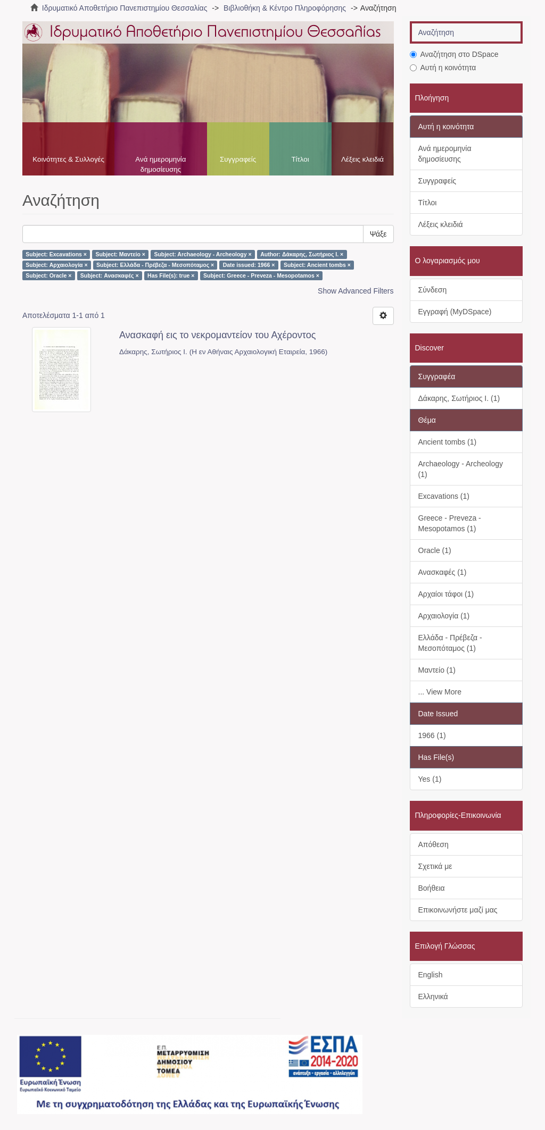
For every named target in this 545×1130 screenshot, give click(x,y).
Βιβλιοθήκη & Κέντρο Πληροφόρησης (285, 8)
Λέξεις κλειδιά (362, 159)
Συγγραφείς (238, 159)
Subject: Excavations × (56, 254)
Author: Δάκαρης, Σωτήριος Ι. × (301, 254)
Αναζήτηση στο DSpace (454, 54)
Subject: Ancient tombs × (317, 265)
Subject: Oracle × (48, 275)
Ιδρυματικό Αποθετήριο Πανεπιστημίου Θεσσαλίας (125, 8)
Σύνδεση (432, 290)
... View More (439, 692)
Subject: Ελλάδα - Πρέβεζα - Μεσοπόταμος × (155, 265)
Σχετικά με (435, 866)
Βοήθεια (431, 888)
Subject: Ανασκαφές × (109, 275)
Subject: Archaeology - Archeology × (202, 254)
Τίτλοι (300, 159)
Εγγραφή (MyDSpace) (455, 311)
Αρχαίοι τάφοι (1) (446, 594)
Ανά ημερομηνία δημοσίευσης (160, 164)
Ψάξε (378, 234)
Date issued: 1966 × (249, 265)
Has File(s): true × (170, 275)
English (430, 974)
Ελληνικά (433, 996)
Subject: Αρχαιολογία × (56, 265)
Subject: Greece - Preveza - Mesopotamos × (261, 275)
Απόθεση (433, 844)
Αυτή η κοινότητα (443, 67)
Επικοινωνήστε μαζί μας (458, 910)
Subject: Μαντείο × (120, 254)
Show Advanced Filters (355, 291)
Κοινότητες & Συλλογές (68, 159)
